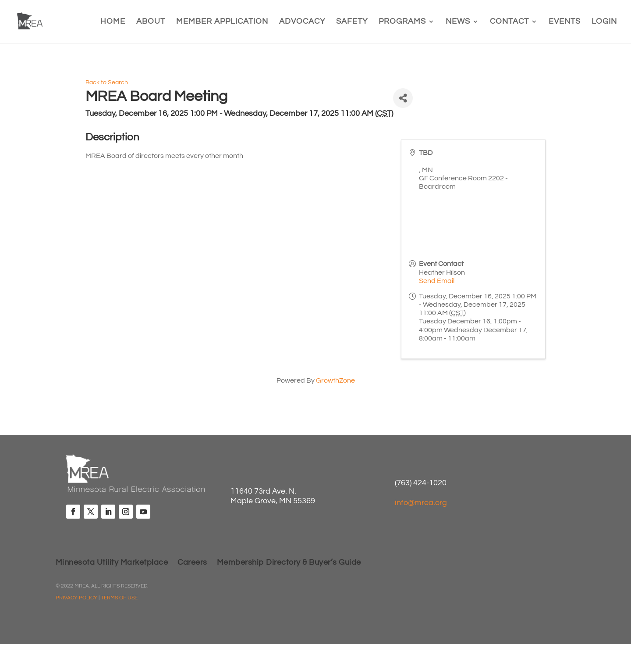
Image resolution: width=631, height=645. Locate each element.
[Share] (403, 98)
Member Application (222, 21)
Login (604, 21)
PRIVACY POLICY (76, 598)
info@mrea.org (421, 502)
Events (565, 21)
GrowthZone (335, 380)
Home (112, 21)
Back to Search (106, 82)
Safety (352, 21)
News (458, 21)
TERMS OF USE (119, 598)
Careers (192, 562)
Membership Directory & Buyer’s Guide (289, 562)
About (150, 21)
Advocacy (302, 21)
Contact (509, 21)
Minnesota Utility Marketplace (112, 562)
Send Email (436, 280)
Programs (402, 21)
